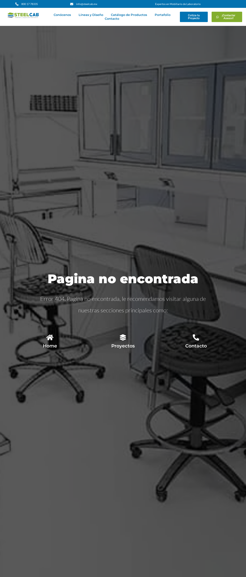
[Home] (50, 337)
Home (50, 346)
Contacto (112, 19)
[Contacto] (196, 337)
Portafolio (162, 15)
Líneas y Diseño (91, 15)
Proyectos (123, 346)
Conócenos (62, 15)
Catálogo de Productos (129, 15)
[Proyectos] (123, 337)
